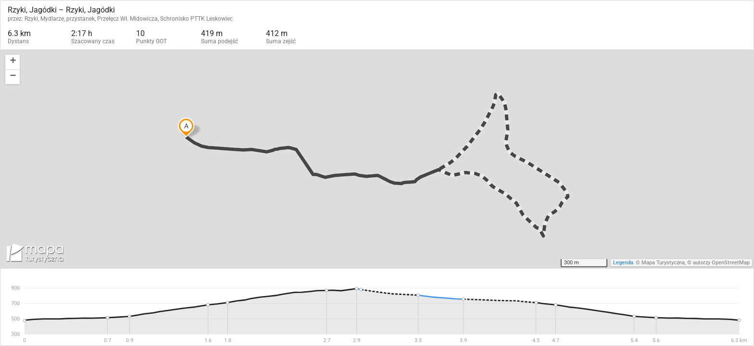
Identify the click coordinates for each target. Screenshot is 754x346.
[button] (12, 62)
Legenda (623, 263)
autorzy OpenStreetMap (721, 263)
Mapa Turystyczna (663, 263)
